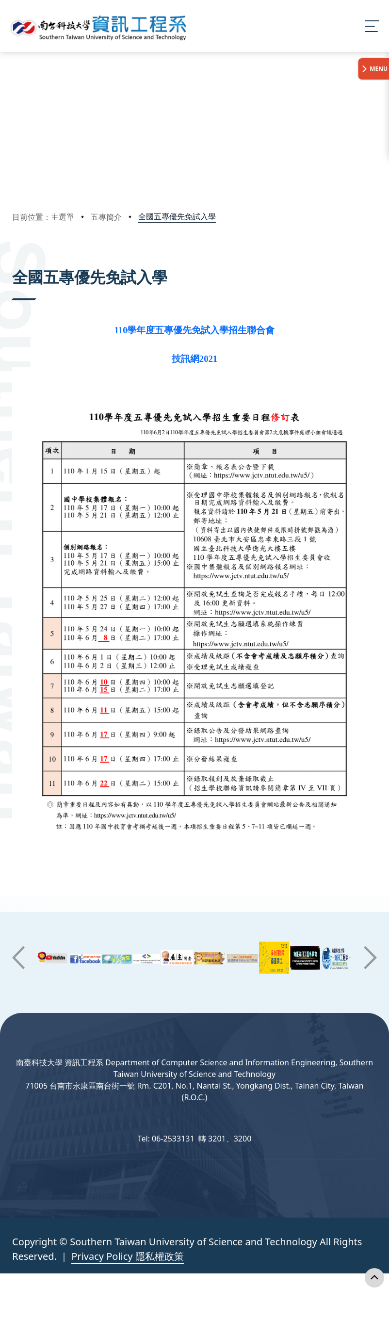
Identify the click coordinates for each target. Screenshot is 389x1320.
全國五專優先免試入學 (177, 216)
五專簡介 (106, 217)
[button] (18, 957)
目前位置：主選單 (43, 217)
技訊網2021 (194, 359)
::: (14, 264)
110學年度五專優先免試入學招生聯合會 (194, 330)
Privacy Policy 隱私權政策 (127, 1256)
